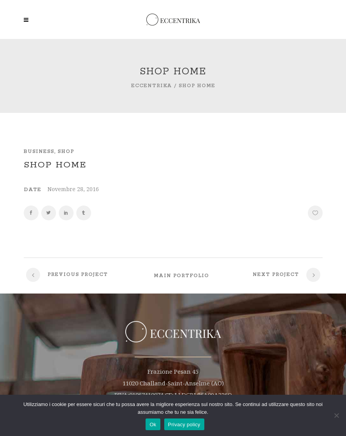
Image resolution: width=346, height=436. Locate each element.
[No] (336, 415)
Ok (152, 424)
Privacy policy (184, 424)
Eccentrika (151, 86)
